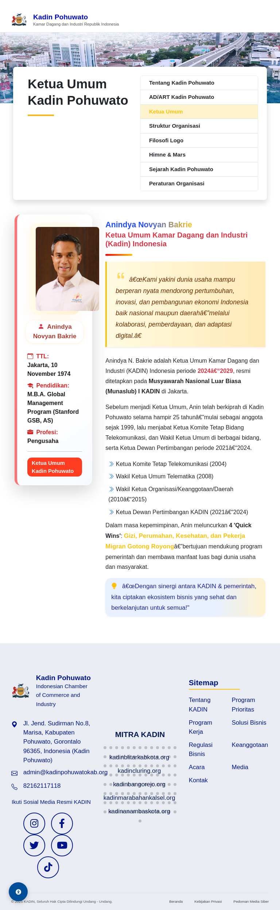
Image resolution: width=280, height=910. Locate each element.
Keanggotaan (250, 744)
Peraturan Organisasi (177, 183)
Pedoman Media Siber (251, 901)
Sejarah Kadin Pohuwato (181, 169)
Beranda (176, 901)
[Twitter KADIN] (34, 845)
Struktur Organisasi (174, 126)
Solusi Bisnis (249, 722)
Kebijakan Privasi (208, 901)
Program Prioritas (243, 705)
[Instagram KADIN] (34, 823)
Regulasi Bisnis (201, 749)
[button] (105, 747)
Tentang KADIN (200, 705)
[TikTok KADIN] (48, 867)
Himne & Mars (167, 154)
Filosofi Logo (166, 140)
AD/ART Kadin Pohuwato (181, 97)
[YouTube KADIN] (62, 845)
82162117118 (42, 785)
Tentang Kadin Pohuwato (181, 83)
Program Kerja (200, 727)
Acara (197, 767)
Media (240, 767)
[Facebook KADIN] (62, 823)
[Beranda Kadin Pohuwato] (65, 20)
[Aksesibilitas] (18, 891)
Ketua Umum (166, 111)
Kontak (198, 780)
